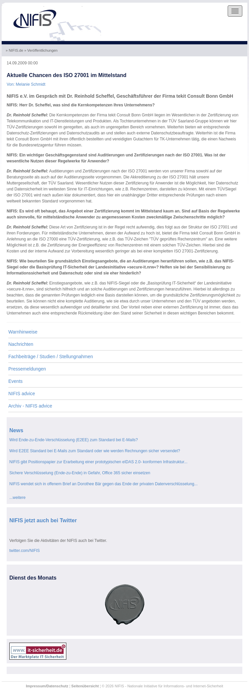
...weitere (17, 497)
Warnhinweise (22, 331)
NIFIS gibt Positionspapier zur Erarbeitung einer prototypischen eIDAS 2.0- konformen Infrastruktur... (98, 462)
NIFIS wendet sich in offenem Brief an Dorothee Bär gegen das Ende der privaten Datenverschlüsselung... (103, 484)
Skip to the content (63, 5)
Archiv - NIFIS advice (30, 406)
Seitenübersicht (85, 686)
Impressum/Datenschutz (47, 686)
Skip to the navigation (22, 5)
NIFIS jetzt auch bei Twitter (43, 520)
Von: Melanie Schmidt (26, 84)
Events (15, 381)
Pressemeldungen (27, 369)
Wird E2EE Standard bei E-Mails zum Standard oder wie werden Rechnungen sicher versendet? (94, 451)
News (16, 430)
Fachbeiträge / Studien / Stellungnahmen (50, 356)
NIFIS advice (21, 393)
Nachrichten (20, 344)
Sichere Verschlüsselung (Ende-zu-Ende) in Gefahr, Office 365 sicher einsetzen (79, 473)
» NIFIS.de (15, 50)
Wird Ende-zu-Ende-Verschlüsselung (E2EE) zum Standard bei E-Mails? (73, 440)
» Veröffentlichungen (41, 50)
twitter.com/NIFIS (24, 550)
